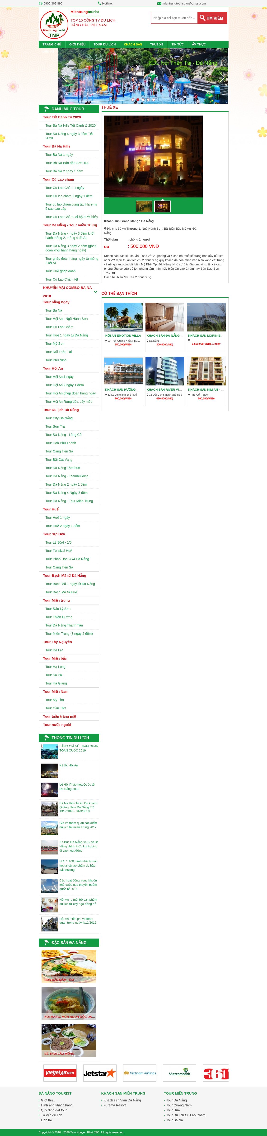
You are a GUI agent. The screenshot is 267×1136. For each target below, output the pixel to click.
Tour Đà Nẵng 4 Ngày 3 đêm (67, 493)
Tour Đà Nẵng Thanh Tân (64, 625)
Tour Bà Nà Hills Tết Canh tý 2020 (71, 125)
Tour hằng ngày (56, 302)
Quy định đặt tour (54, 1110)
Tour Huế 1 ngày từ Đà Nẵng (67, 335)
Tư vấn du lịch (51, 1115)
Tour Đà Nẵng (176, 1100)
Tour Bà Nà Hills (56, 146)
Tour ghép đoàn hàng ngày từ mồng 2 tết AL (72, 261)
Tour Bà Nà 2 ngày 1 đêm (64, 171)
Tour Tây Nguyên (57, 642)
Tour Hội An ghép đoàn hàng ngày (71, 393)
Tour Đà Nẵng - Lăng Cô (64, 435)
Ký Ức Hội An (69, 765)
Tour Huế (50, 509)
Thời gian (111, 239)
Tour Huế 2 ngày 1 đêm (63, 526)
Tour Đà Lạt (54, 650)
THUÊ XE (156, 44)
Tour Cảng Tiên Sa (59, 451)
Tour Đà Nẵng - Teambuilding (67, 476)
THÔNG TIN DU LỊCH (70, 738)
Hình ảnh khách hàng (57, 1105)
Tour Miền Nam (56, 691)
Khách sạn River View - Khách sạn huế (179, 389)
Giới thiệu (48, 1100)
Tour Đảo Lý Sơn (58, 609)
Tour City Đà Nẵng (59, 418)
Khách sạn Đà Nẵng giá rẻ (169, 335)
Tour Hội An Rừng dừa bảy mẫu (69, 401)
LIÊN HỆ (48, 51)
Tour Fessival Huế (59, 551)
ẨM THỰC (199, 44)
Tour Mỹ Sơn (55, 343)
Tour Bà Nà (54, 310)
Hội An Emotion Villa (123, 335)
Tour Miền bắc (55, 658)
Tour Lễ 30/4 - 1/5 (59, 542)
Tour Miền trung (56, 600)
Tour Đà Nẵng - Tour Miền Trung (69, 501)
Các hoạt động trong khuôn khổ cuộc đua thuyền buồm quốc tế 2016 (78, 885)
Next (222, 77)
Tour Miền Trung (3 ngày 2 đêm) (69, 633)
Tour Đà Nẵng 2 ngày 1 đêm (66, 484)
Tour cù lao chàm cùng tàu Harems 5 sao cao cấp (71, 206)
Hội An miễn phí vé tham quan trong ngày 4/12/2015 (78, 920)
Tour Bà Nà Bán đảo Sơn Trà (67, 163)
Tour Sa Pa (54, 675)
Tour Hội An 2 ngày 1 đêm (65, 385)
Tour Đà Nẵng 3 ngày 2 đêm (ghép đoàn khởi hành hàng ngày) (71, 248)
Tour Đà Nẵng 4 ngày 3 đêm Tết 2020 (69, 136)
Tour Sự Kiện (54, 534)
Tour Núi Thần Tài (59, 352)
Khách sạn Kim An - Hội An (209, 389)
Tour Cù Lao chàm (58, 179)
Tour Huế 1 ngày (58, 517)
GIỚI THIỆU (77, 44)
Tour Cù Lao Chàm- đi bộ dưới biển (72, 217)
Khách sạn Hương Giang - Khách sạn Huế (140, 389)
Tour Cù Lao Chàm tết (62, 279)
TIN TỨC (178, 44)
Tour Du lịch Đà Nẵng (61, 410)
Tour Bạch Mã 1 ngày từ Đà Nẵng (70, 584)
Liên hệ (46, 1120)
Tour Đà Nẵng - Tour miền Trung (70, 225)
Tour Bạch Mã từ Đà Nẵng (64, 575)
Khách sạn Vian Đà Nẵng (122, 1100)
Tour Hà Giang (56, 683)
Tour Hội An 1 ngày (60, 377)
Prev (64, 77)
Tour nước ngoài (57, 725)
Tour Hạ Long (56, 667)
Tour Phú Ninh (56, 360)
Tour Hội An (53, 368)
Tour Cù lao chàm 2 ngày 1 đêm (69, 196)
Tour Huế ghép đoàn (61, 271)
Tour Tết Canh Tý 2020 (62, 117)
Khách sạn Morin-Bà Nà (208, 335)
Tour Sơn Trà (55, 426)
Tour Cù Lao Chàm (60, 327)
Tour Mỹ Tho (55, 700)
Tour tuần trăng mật (59, 716)
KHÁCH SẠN (133, 44)
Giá (106, 247)
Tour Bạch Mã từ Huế (61, 592)
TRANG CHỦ (52, 44)
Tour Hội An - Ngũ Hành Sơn (67, 319)
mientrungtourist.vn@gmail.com (184, 3)
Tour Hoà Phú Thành (61, 443)
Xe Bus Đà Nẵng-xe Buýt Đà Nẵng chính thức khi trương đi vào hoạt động (79, 846)
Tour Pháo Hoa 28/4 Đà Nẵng (67, 559)
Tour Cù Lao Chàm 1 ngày (65, 188)
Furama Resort (115, 1105)
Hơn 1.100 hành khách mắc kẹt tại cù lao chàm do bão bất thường (79, 865)
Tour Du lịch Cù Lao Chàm (186, 1115)
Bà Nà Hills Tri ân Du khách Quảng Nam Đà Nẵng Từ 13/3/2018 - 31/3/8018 (78, 807)
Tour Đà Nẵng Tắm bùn (63, 468)
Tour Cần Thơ (56, 708)
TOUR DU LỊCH (105, 44)
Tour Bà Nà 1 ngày (59, 155)
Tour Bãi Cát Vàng (59, 459)
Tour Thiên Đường (59, 617)
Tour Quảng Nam (179, 1105)
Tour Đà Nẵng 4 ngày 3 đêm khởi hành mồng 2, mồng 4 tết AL (70, 236)
